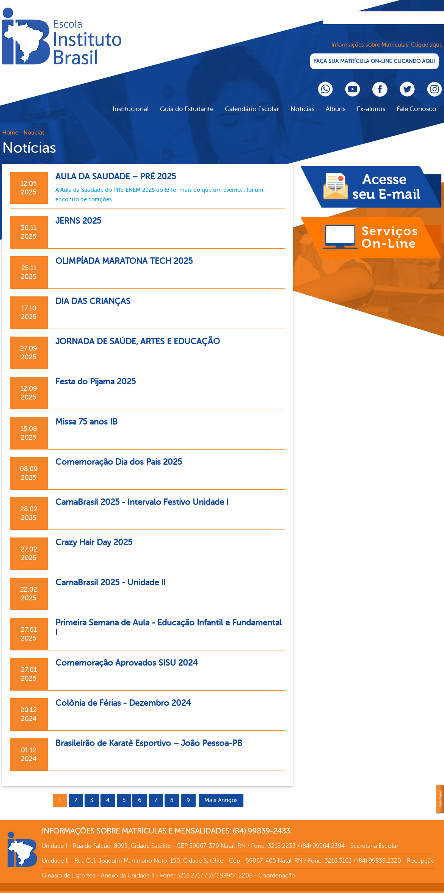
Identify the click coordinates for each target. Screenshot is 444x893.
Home (10, 124)
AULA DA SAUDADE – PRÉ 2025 (119, 168)
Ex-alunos (371, 100)
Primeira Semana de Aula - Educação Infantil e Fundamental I (149, 619)
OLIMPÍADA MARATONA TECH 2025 (129, 253)
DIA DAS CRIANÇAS (95, 293)
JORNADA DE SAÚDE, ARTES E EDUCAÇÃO (143, 333)
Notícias (302, 100)
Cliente (61, 36)
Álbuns (335, 100)
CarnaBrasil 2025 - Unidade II (115, 574)
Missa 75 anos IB (88, 413)
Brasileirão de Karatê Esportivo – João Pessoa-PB (156, 735)
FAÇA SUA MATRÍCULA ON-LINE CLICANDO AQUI (374, 53)
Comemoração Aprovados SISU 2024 (132, 654)
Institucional (131, 100)
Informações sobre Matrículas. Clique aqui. (386, 36)
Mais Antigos (221, 792)
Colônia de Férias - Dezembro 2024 (128, 694)
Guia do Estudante (186, 100)
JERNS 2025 (80, 212)
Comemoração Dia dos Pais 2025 (123, 453)
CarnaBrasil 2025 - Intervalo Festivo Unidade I (148, 494)
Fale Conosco (416, 100)
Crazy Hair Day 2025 (97, 534)
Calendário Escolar (252, 100)
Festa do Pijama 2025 (98, 373)
